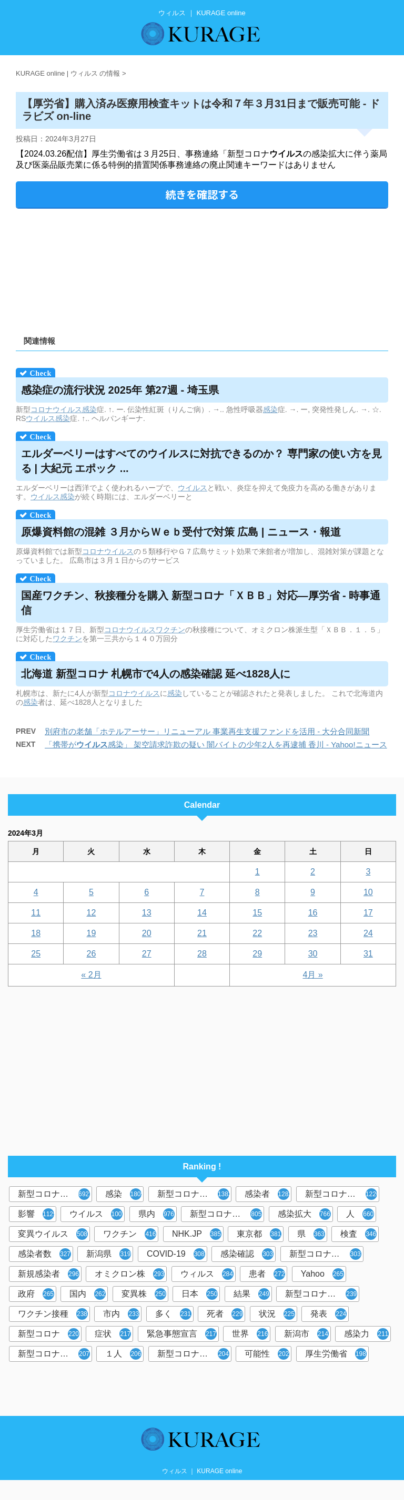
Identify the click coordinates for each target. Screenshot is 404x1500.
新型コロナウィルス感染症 (326, 1254)
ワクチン (170, 629)
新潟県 (108, 1254)
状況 (277, 1314)
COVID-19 (176, 1254)
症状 (113, 1334)
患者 (267, 1274)
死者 (225, 1314)
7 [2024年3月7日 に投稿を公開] (202, 892)
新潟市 (306, 1334)
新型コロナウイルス (55, 1194)
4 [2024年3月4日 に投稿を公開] (36, 892)
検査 (358, 1234)
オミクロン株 (130, 1274)
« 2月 (91, 974)
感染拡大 (304, 1214)
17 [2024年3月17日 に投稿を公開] (368, 912)
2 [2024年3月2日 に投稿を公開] (312, 871)
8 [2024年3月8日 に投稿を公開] (257, 892)
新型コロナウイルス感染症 (342, 1194)
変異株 (144, 1294)
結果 (252, 1294)
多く (173, 1314)
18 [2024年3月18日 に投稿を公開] (36, 933)
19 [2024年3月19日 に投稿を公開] (91, 933)
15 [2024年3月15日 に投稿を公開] (257, 912)
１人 (123, 1354)
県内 (156, 1214)
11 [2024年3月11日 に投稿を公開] (36, 912)
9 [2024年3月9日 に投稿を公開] (312, 892)
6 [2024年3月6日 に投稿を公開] (146, 892)
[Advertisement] (202, 268)
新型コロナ (48, 1334)
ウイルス (40, 418)
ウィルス (207, 1274)
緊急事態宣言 (182, 1334)
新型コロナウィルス (194, 1194)
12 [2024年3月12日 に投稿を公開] (91, 912)
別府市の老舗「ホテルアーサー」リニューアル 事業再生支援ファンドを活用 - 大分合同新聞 (207, 731)
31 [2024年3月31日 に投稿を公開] (368, 953)
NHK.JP (196, 1234)
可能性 (267, 1354)
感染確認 (247, 1254)
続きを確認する (202, 194)
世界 (250, 1334)
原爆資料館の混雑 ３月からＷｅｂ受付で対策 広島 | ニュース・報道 (181, 532)
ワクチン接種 (53, 1314)
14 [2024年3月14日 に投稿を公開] (202, 912)
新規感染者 (48, 1274)
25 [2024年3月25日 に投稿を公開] (36, 953)
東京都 (259, 1234)
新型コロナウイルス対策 (194, 1354)
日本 (199, 1294)
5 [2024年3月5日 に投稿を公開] (91, 892)
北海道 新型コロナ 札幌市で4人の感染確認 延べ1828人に (155, 674)
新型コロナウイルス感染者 (55, 1354)
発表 (328, 1314)
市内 (121, 1314)
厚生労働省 (336, 1354)
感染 (89, 409)
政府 (36, 1294)
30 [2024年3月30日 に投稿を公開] (313, 953)
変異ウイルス (53, 1234)
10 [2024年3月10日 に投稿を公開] (368, 892)
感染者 (268, 1194)
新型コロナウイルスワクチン (322, 1294)
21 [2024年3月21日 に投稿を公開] (202, 933)
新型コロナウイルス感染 (227, 1214)
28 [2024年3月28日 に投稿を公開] (202, 953)
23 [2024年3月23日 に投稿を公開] (313, 933)
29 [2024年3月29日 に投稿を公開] (257, 953)
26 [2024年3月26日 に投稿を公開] (91, 953)
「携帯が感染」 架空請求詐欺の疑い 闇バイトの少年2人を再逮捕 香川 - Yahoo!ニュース (216, 744)
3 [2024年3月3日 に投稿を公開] (368, 871)
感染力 (366, 1334)
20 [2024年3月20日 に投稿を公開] (147, 933)
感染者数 (44, 1254)
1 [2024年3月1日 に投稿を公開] (257, 871)
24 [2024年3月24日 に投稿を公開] (368, 933)
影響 (37, 1214)
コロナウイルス (56, 409)
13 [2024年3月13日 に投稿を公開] (147, 912)
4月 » (312, 974)
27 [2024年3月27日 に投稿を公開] (147, 953)
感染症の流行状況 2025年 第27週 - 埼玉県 (120, 390)
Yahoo (322, 1274)
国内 (87, 1294)
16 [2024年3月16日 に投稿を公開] (313, 912)
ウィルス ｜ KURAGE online (202, 1471)
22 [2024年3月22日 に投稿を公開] (257, 933)
